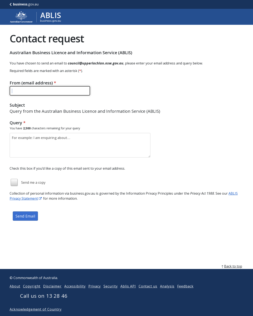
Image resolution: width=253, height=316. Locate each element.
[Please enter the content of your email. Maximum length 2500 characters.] (80, 145)
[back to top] (126, 273)
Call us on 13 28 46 (44, 302)
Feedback (185, 293)
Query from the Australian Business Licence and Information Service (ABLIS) (85, 111)
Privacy (94, 293)
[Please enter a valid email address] (50, 91)
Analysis (167, 293)
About (15, 293)
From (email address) (33, 83)
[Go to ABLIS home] (35, 17)
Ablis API (128, 293)
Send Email (25, 216)
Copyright (32, 293)
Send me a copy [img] (33, 182)
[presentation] (41, 239)
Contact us (148, 293)
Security (110, 293)
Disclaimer (52, 293)
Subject (17, 105)
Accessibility (74, 293)
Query (18, 123)
